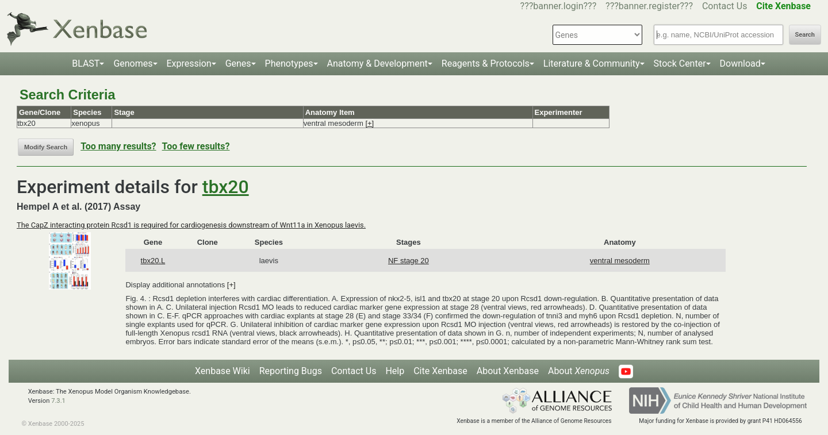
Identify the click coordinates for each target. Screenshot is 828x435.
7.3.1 (58, 401)
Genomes (132, 63)
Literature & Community (591, 63)
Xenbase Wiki (222, 370)
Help (394, 370)
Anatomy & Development (377, 63)
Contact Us (724, 6)
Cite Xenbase (440, 370)
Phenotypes (289, 63)
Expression (189, 63)
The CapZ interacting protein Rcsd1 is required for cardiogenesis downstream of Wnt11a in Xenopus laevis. (191, 225)
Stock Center (680, 63)
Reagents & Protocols (486, 63)
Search (805, 35)
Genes (238, 63)
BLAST (85, 63)
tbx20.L (153, 260)
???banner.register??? (649, 6)
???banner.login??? (558, 6)
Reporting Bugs (290, 370)
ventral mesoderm (620, 260)
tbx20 (225, 187)
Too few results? (196, 146)
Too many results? (118, 146)
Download (740, 63)
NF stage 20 (408, 260)
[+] (369, 123)
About (579, 370)
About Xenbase (508, 370)
